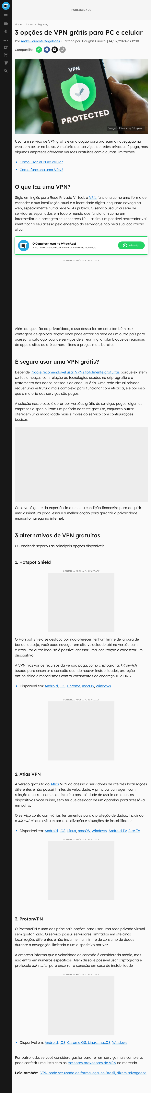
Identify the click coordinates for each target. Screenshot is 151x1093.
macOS (88, 686)
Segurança (43, 24)
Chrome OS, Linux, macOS (88, 1042)
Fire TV (134, 830)
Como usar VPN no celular (41, 162)
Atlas (55, 784)
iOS (62, 686)
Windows (103, 686)
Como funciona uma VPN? (41, 169)
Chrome (73, 686)
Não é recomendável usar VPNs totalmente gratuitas (75, 372)
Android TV (118, 830)
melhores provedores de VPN (92, 1062)
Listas (29, 24)
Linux (71, 830)
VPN (93, 197)
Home (18, 24)
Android (51, 686)
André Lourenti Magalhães (40, 41)
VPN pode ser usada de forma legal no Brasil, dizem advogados (93, 1073)
